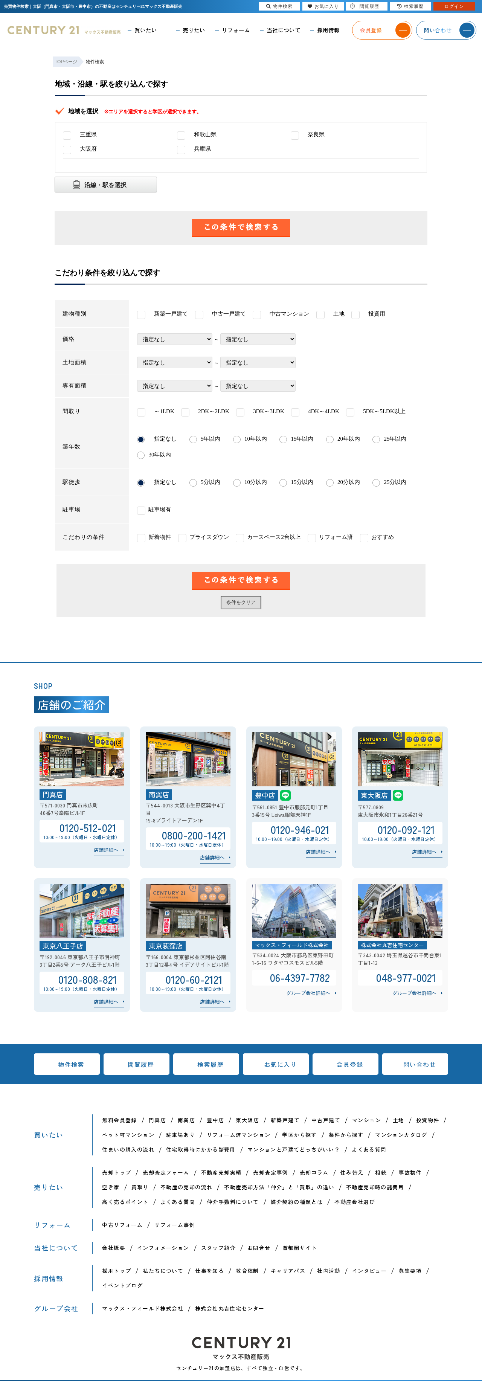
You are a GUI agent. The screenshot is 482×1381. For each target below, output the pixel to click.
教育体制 (247, 1270)
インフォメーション (163, 1247)
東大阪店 (247, 1120)
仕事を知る (209, 1270)
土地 (398, 1120)
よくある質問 (369, 1149)
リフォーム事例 (174, 1224)
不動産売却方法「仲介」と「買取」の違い (279, 1187)
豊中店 (215, 1120)
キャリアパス (288, 1270)
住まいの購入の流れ (128, 1149)
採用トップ (116, 1270)
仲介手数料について (233, 1202)
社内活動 (328, 1270)
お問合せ (259, 1247)
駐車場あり (180, 1134)
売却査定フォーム (166, 1172)
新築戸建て (285, 1120)
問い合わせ (419, 1064)
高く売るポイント (125, 1202)
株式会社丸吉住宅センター (230, 1308)
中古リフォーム (122, 1224)
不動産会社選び (354, 1202)
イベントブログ (122, 1285)
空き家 (110, 1187)
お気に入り (280, 1064)
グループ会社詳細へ (308, 992)
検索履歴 (210, 1064)
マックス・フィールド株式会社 (142, 1308)
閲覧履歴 (141, 1064)
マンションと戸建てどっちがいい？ (293, 1149)
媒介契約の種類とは (297, 1202)
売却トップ (116, 1172)
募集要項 (410, 1270)
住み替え (352, 1172)
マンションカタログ (401, 1134)
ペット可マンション (128, 1134)
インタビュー (369, 1270)
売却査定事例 (270, 1172)
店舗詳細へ (106, 849)
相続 (381, 1172)
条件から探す (346, 1134)
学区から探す (299, 1134)
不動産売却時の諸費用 (375, 1187)
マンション (366, 1120)
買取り (140, 1187)
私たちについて (163, 1270)
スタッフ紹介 (218, 1247)
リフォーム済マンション (238, 1134)
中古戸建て (325, 1120)
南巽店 (186, 1120)
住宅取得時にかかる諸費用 (201, 1149)
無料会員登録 (119, 1120)
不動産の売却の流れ (186, 1187)
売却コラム (314, 1172)
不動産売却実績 (221, 1172)
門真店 (157, 1120)
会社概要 (113, 1247)
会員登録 (350, 1064)
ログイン (454, 6)
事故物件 (410, 1172)
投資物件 (427, 1120)
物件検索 (71, 1064)
